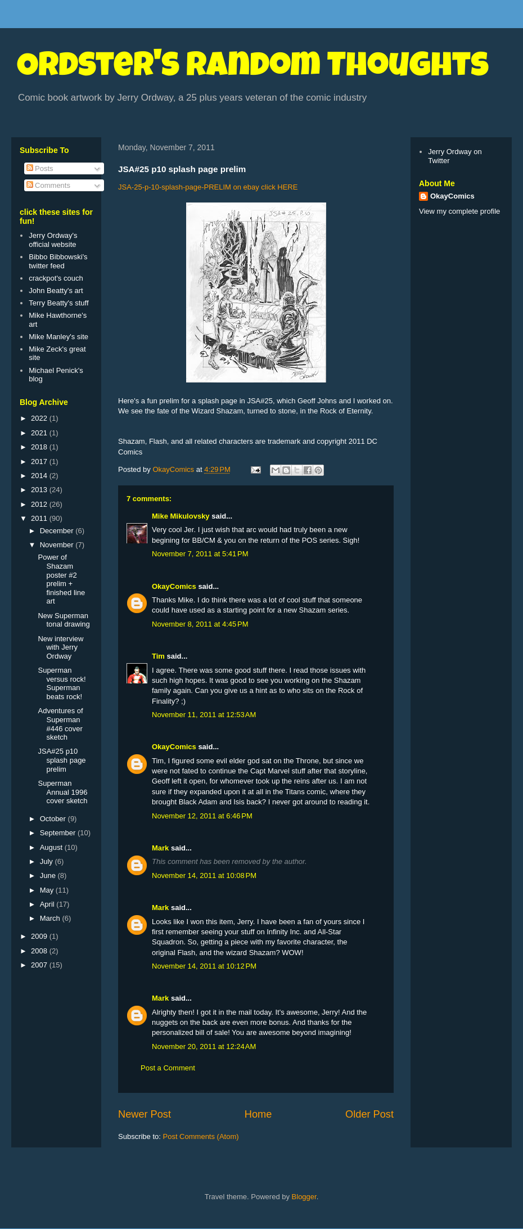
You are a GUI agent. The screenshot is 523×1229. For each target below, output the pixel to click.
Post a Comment (168, 1068)
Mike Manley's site (58, 336)
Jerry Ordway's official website (53, 240)
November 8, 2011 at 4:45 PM (200, 624)
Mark (160, 848)
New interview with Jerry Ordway (60, 647)
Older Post (369, 1114)
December (58, 530)
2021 (40, 433)
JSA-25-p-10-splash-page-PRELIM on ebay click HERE (207, 187)
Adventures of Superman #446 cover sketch (60, 723)
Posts (39, 168)
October (54, 818)
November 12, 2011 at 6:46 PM (202, 816)
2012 (40, 504)
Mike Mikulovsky (181, 516)
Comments (48, 185)
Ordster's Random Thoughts (253, 68)
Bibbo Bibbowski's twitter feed (58, 261)
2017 (40, 461)
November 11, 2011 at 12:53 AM (204, 714)
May (48, 890)
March (51, 918)
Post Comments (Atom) (201, 1136)
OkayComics (174, 586)
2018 (40, 447)
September (59, 833)
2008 (40, 951)
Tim (158, 656)
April (48, 904)
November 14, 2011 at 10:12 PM (204, 966)
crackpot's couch (56, 278)
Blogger (304, 1196)
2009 (40, 936)
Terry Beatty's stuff (58, 303)
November (58, 545)
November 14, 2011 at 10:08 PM (204, 875)
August (52, 847)
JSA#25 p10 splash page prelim (61, 760)
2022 (40, 418)
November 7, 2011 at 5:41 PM (200, 554)
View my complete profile (459, 211)
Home (258, 1114)
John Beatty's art (56, 290)
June (49, 875)
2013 (40, 489)
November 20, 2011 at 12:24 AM (204, 1046)
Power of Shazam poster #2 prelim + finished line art (61, 579)
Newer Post (144, 1114)
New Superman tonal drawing (63, 620)
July (47, 861)
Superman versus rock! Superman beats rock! (61, 683)
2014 (40, 475)
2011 (40, 518)
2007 (40, 965)
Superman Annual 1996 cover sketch (62, 792)
